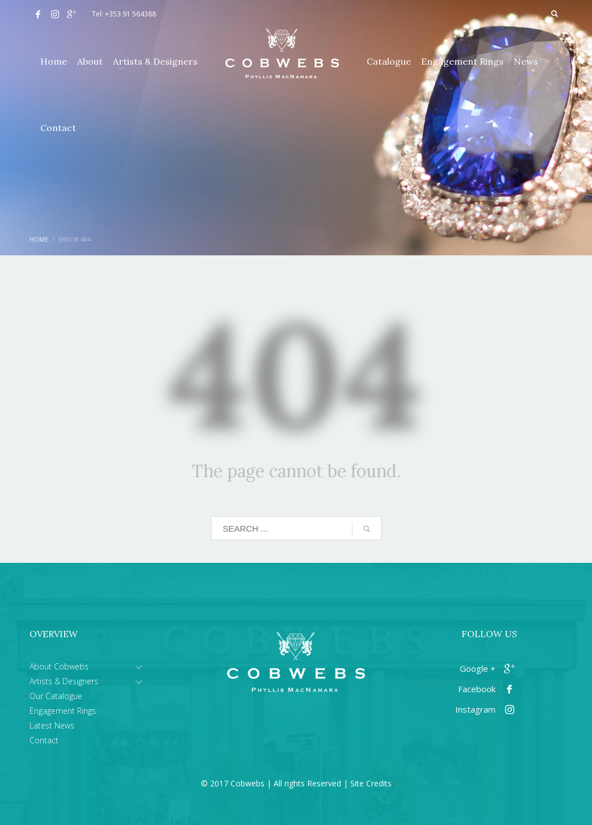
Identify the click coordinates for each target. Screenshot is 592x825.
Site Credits (371, 783)
